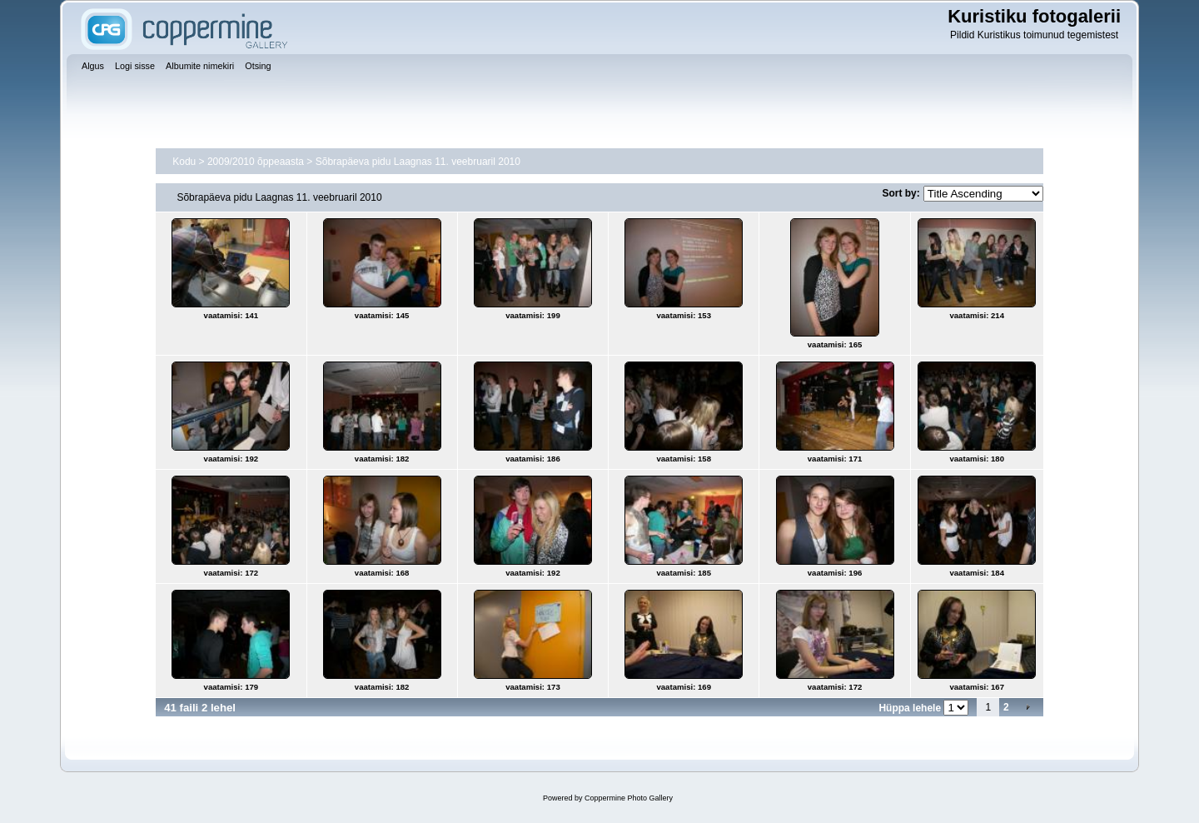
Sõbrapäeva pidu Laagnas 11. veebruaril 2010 (418, 161)
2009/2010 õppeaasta (255, 161)
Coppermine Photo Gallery (629, 798)
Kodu (184, 161)
